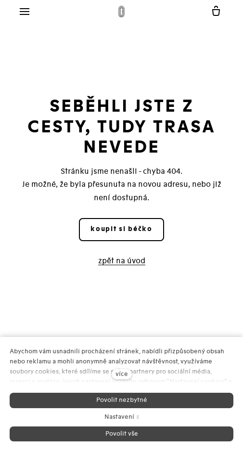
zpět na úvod (121, 261)
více (121, 374)
